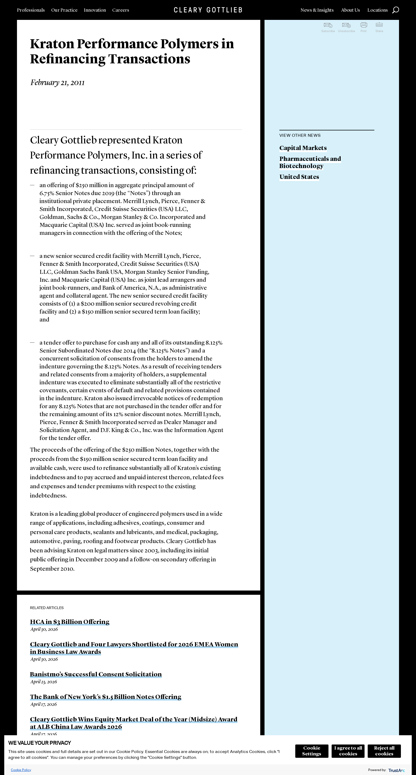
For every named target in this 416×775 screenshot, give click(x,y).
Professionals (31, 10)
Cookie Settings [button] (311, 751)
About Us (350, 10)
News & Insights (317, 10)
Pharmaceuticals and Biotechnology (310, 163)
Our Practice (64, 10)
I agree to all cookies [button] (348, 751)
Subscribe (328, 31)
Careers (120, 10)
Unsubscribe (346, 31)
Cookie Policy (21, 770)
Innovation (95, 10)
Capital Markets (303, 149)
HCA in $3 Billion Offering (70, 622)
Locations (377, 10)
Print (364, 31)
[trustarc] (396, 769)
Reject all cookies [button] (384, 751)
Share (379, 31)
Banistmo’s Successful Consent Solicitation (96, 675)
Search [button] (395, 10)
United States (299, 177)
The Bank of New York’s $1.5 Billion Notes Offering (105, 697)
